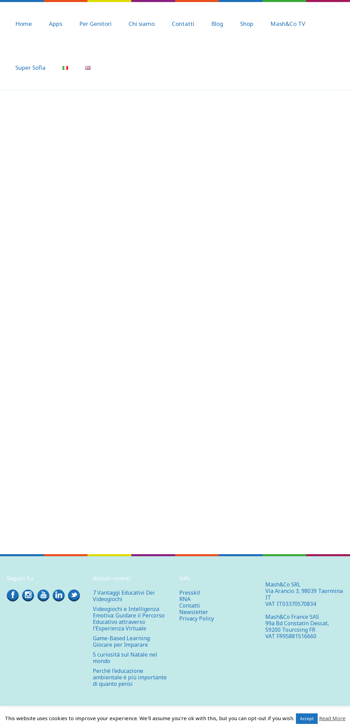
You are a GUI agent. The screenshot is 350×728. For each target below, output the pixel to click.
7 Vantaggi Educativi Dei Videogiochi (124, 596)
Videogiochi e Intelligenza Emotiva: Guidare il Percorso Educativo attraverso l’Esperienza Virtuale (129, 618)
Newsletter (193, 612)
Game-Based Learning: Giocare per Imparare (122, 641)
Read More (332, 718)
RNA (184, 599)
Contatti (189, 605)
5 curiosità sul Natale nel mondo (125, 658)
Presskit (189, 592)
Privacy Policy (196, 618)
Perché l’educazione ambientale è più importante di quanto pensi (130, 677)
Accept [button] (307, 718)
